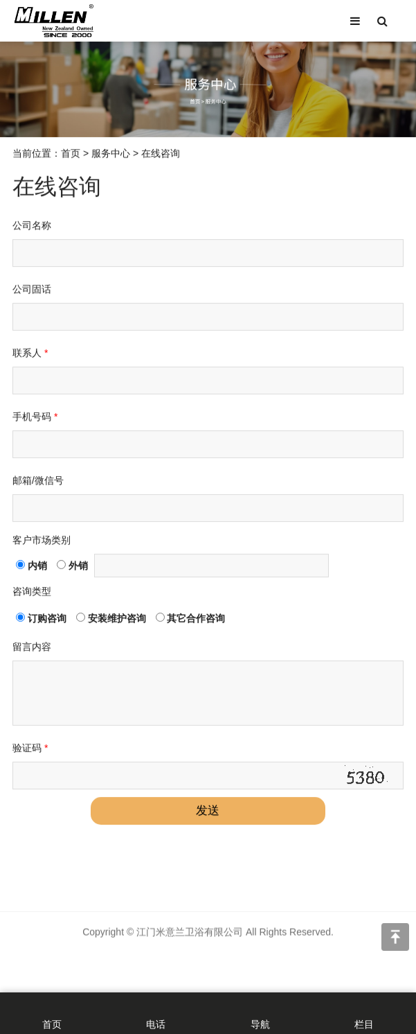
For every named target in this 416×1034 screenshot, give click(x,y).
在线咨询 (160, 155)
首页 (70, 155)
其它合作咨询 (191, 620)
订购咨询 (41, 620)
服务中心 (110, 155)
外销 (72, 568)
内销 (31, 568)
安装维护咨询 (111, 620)
